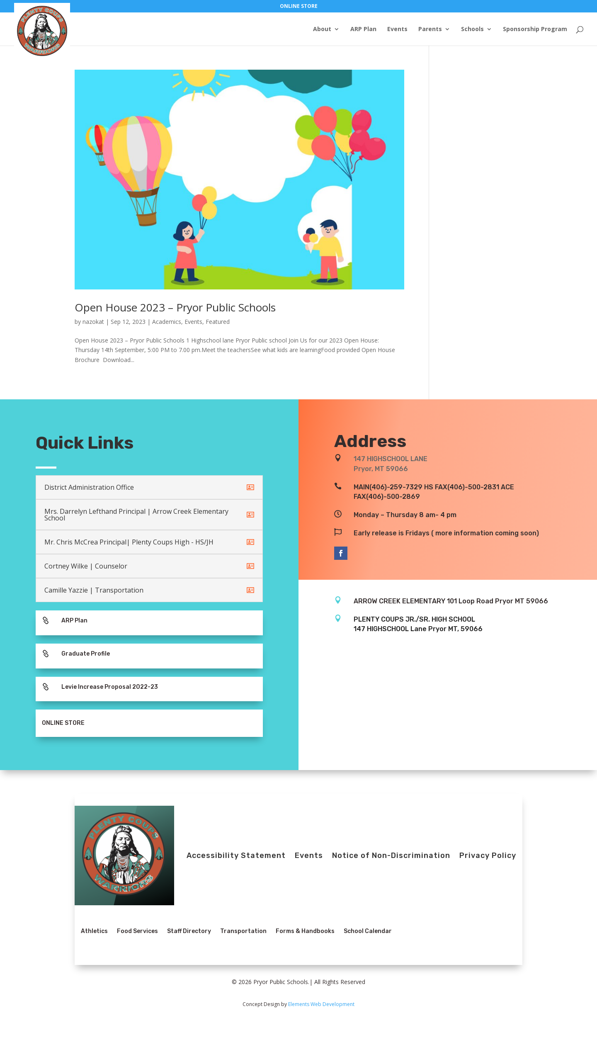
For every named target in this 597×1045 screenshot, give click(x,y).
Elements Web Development (321, 1004)
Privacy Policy (487, 855)
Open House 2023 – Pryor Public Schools (175, 307)
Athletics (94, 931)
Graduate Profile (85, 653)
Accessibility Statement (236, 855)
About (322, 29)
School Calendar (368, 931)
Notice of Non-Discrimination (391, 855)
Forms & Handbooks (305, 931)
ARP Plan (363, 29)
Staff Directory (189, 931)
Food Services (137, 931)
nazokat (93, 322)
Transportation (243, 931)
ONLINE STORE (299, 7)
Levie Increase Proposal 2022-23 (109, 686)
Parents (430, 29)
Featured (218, 322)
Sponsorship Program (535, 29)
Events (397, 29)
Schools (472, 29)
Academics (166, 322)
